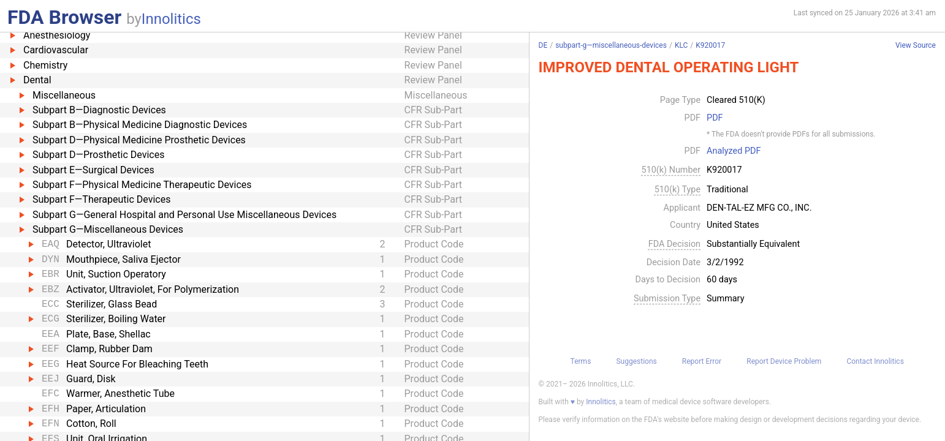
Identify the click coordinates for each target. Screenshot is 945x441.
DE (543, 45)
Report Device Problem (783, 361)
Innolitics (171, 19)
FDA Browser (64, 17)
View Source (915, 46)
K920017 (710, 45)
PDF (715, 118)
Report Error (701, 361)
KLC (681, 45)
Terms (581, 361)
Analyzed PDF (734, 151)
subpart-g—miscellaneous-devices (611, 45)
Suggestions (636, 361)
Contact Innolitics (874, 361)
